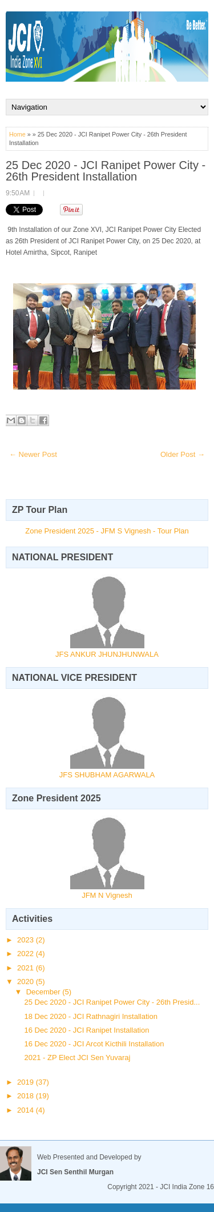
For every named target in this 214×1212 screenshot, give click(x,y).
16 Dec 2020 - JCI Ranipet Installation (86, 1030)
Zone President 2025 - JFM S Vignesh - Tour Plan (106, 531)
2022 (26, 953)
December (44, 992)
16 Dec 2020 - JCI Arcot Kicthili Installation (94, 1044)
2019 (26, 1082)
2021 (26, 968)
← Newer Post (33, 454)
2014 (26, 1110)
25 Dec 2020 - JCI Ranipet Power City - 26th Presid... (112, 1002)
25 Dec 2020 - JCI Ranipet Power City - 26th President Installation (105, 170)
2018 (26, 1095)
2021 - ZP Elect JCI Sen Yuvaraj (77, 1057)
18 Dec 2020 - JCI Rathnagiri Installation (90, 1016)
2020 (26, 981)
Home (17, 134)
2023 (26, 940)
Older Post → (182, 454)
